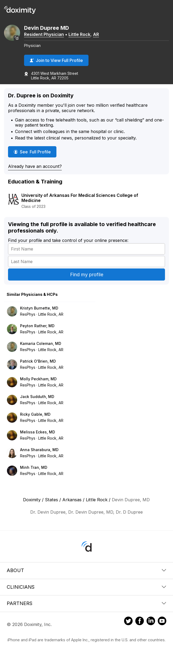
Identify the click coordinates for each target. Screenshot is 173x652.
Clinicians (86, 587)
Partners (86, 603)
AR (96, 34)
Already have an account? (35, 166)
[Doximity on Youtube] (162, 621)
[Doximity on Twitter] (128, 621)
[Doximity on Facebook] (139, 621)
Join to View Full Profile (56, 60)
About (86, 570)
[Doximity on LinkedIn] (151, 621)
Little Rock (79, 34)
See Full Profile (35, 151)
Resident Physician (44, 34)
